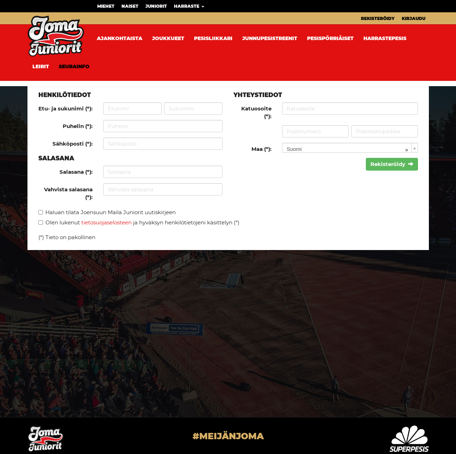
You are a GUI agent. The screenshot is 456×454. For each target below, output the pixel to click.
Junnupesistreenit (269, 38)
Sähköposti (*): (72, 143)
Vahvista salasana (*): (68, 193)
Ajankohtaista (119, 38)
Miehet (105, 6)
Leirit (40, 66)
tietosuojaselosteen (106, 222)
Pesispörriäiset (330, 38)
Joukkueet (168, 38)
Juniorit (156, 6)
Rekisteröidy (378, 18)
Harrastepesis (384, 38)
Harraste (189, 6)
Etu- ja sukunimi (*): (65, 108)
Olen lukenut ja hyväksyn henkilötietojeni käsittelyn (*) (142, 222)
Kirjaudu (413, 18)
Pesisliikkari (213, 38)
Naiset (129, 6)
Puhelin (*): (78, 126)
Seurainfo (74, 66)
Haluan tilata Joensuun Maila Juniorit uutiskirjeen (110, 212)
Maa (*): (261, 149)
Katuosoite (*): (256, 112)
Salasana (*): (76, 171)
